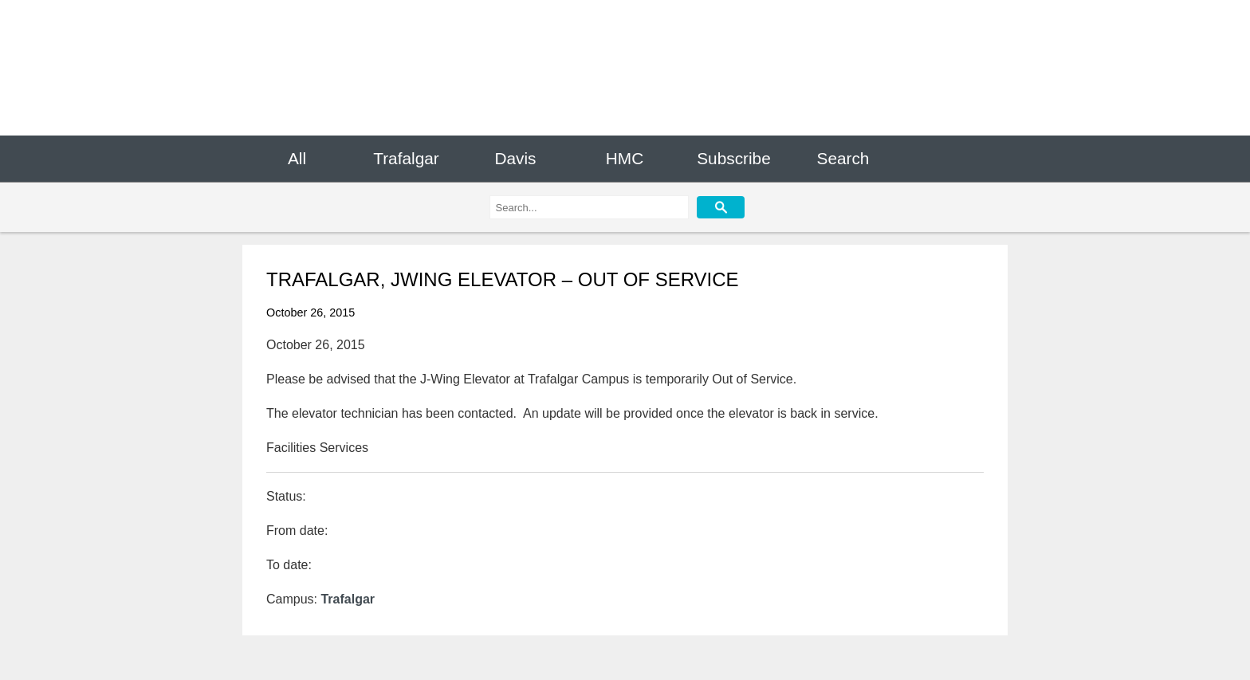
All (297, 158)
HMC (624, 158)
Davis (515, 158)
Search (843, 158)
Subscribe (733, 158)
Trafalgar (405, 158)
